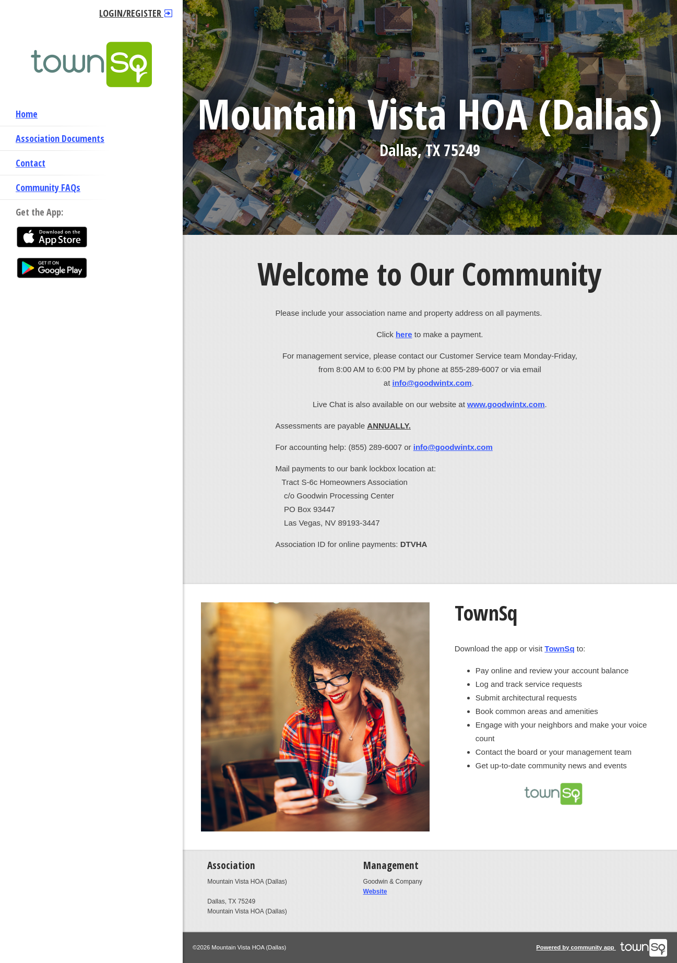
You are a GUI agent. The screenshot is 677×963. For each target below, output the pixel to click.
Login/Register (135, 13)
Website (375, 891)
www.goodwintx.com (506, 404)
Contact (30, 163)
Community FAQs (48, 187)
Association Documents (60, 138)
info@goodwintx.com (432, 382)
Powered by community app (601, 947)
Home (27, 114)
